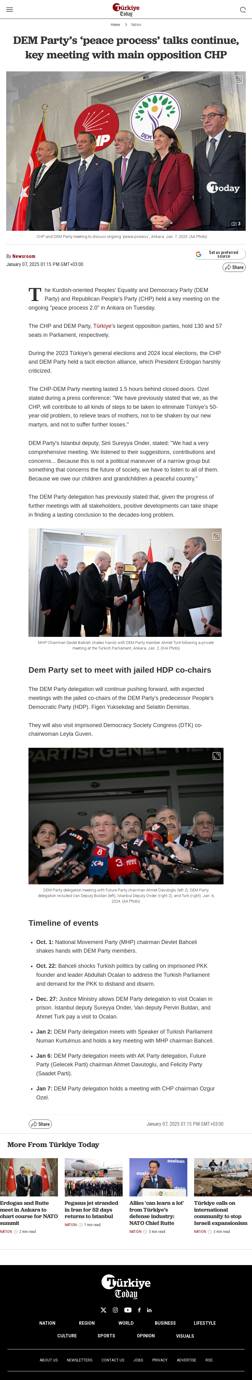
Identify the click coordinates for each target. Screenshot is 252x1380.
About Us (49, 1360)
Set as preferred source (216, 254)
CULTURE (67, 1335)
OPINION (146, 1335)
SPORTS (106, 1335)
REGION (87, 1323)
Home (115, 25)
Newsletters (79, 1360)
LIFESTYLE (205, 1323)
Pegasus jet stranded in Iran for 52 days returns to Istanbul (91, 1209)
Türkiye (101, 326)
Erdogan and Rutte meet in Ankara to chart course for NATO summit (29, 1212)
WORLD (126, 1323)
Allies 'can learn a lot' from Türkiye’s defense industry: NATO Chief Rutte (156, 1212)
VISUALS (185, 1336)
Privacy (159, 1360)
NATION (47, 1323)
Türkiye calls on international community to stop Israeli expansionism (220, 1212)
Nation (136, 25)
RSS (209, 1360)
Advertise (186, 1360)
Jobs (138, 1360)
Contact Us (113, 1360)
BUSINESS (165, 1323)
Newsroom (23, 256)
